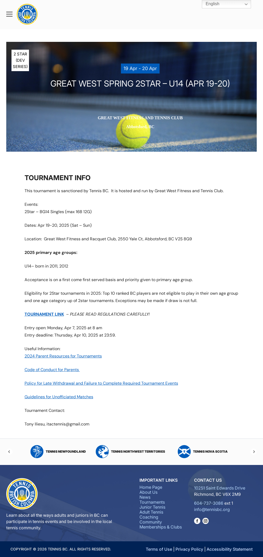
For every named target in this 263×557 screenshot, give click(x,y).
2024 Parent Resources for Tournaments (63, 356)
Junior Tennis (152, 507)
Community (150, 522)
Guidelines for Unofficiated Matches (59, 397)
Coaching (148, 517)
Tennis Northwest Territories (130, 451)
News (144, 497)
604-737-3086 (208, 503)
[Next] (253, 451)
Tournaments (152, 502)
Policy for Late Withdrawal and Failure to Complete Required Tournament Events (101, 383)
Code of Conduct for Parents (52, 369)
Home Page (150, 487)
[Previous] (9, 451)
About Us (148, 492)
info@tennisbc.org (212, 509)
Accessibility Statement (230, 549)
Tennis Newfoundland (58, 451)
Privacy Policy (189, 549)
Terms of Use (159, 549)
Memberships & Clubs (160, 527)
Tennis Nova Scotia (203, 451)
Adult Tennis (151, 512)
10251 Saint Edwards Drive (219, 488)
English (208, 4)
